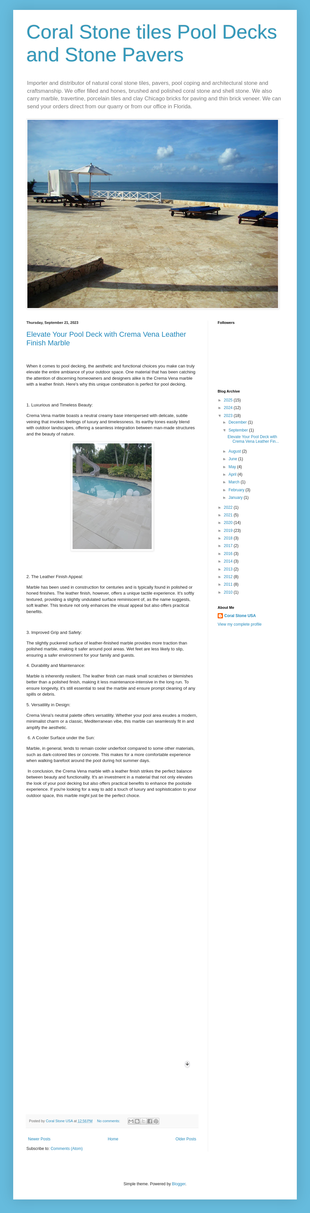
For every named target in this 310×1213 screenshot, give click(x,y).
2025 (229, 400)
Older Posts (185, 1139)
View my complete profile (240, 624)
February (237, 490)
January (236, 497)
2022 (229, 507)
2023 (229, 415)
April (233, 474)
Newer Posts (39, 1139)
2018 (229, 538)
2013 (229, 569)
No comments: (109, 1121)
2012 (229, 576)
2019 (229, 530)
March (235, 482)
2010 (229, 592)
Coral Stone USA (240, 615)
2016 (229, 553)
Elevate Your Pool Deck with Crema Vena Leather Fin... (253, 439)
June (233, 459)
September (239, 430)
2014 (229, 561)
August (235, 451)
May (233, 467)
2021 (229, 515)
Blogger (178, 1184)
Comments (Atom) (66, 1148)
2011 (229, 584)
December (238, 422)
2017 (229, 545)
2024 (229, 407)
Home (113, 1139)
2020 (229, 522)
